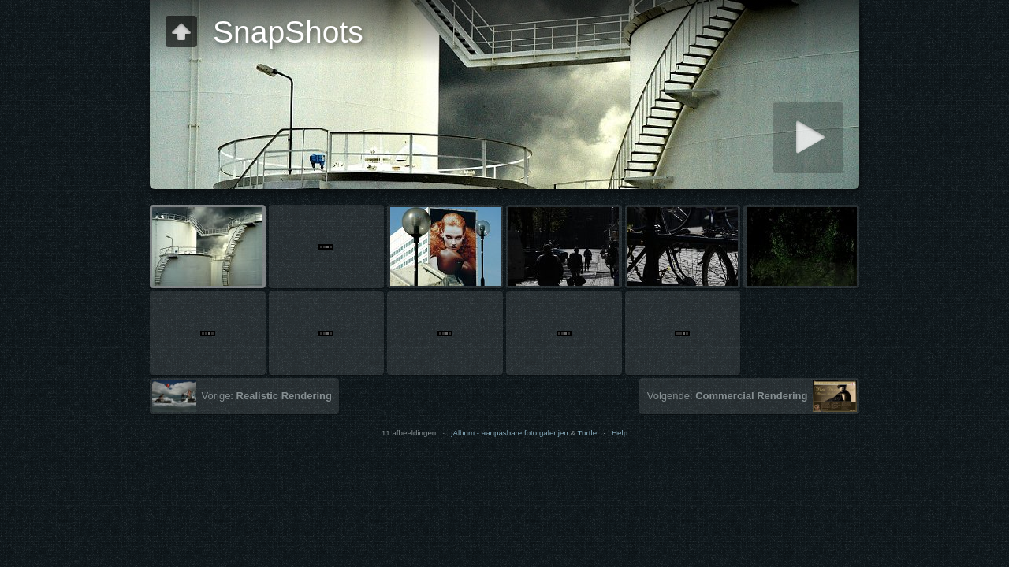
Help (619, 432)
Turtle (588, 432)
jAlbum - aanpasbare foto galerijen (509, 432)
